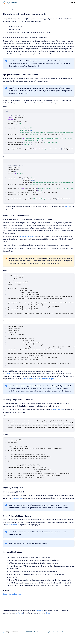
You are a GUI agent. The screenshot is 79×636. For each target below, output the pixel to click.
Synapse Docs (12, 3)
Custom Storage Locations (12, 594)
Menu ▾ (72, 2)
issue (48, 613)
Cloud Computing (8, 9)
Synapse (67, 206)
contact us (19, 613)
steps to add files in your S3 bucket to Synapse (38, 379)
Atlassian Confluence (62, 632)
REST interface (58, 409)
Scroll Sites (52, 632)
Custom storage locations (27, 236)
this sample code (17, 498)
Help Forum (39, 610)
